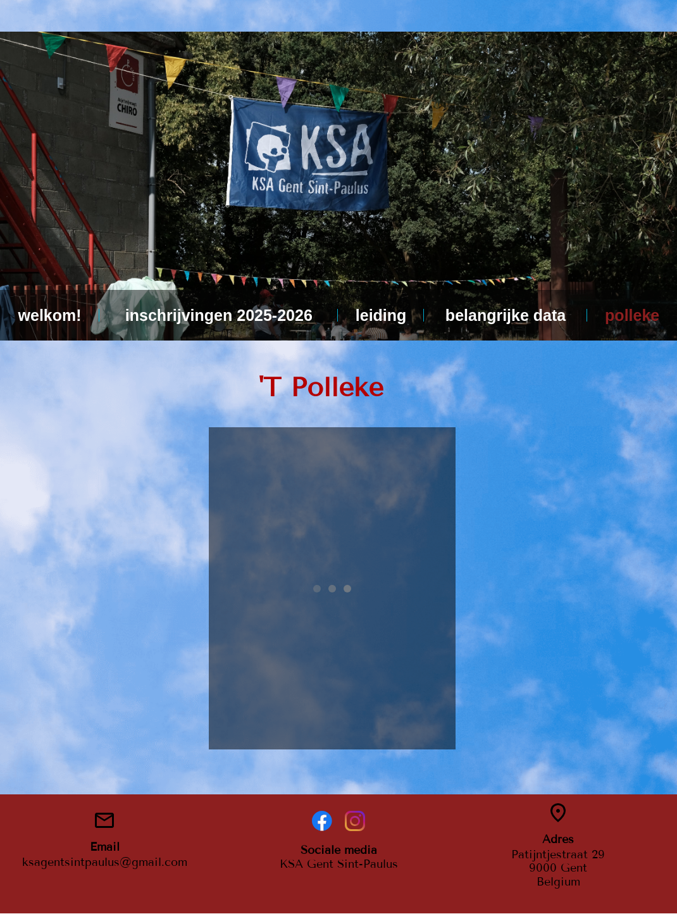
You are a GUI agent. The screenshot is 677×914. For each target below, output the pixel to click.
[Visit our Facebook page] (322, 821)
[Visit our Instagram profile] (355, 821)
